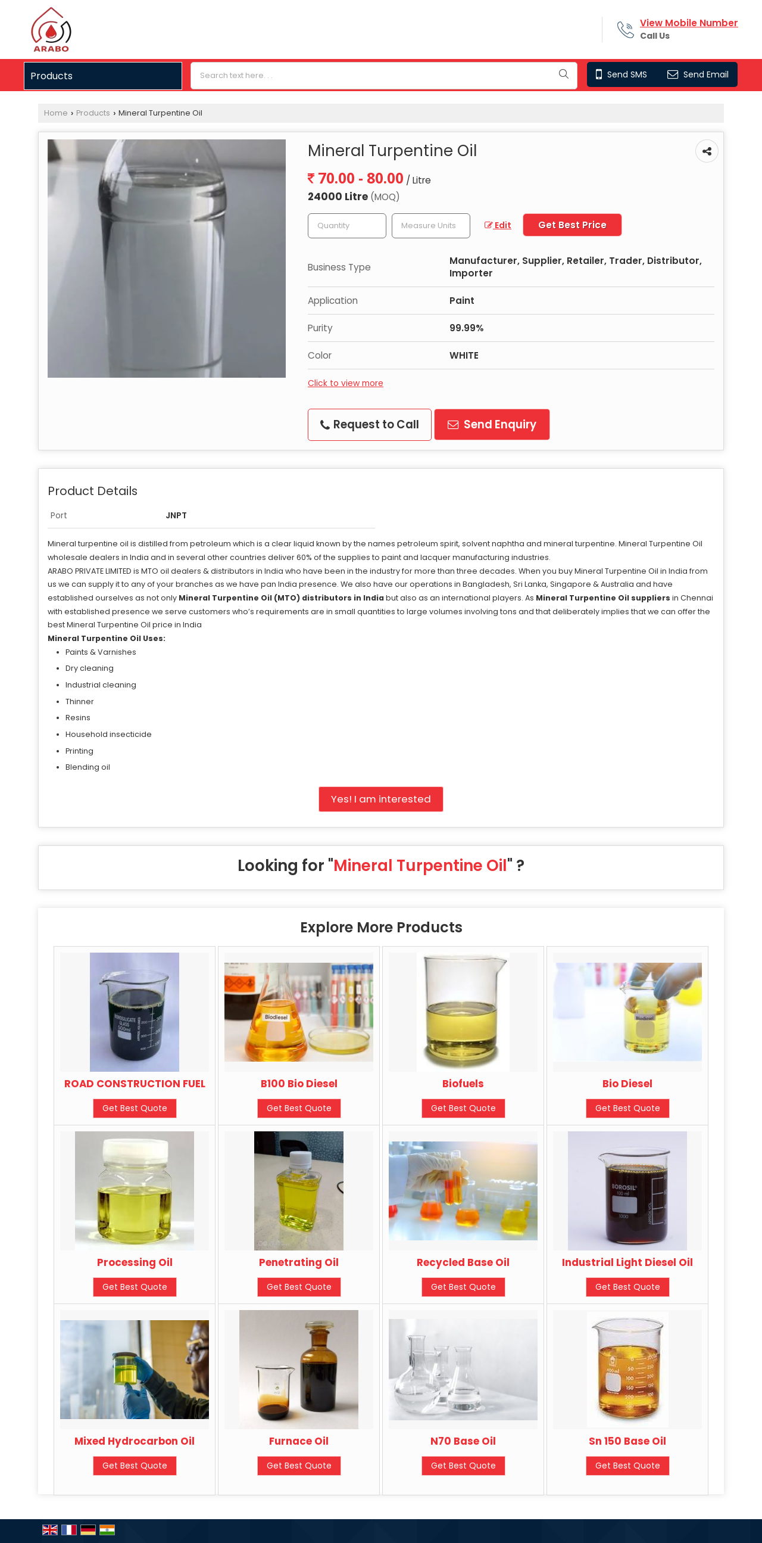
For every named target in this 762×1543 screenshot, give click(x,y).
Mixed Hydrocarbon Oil (134, 1441)
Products (51, 76)
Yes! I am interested (381, 799)
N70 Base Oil (463, 1441)
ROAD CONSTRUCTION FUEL (134, 1084)
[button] (689, 23)
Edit (498, 225)
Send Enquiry (492, 424)
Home (56, 113)
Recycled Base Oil (463, 1262)
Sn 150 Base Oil (627, 1441)
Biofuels (463, 1084)
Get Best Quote (134, 1108)
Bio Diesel (627, 1084)
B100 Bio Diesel (299, 1084)
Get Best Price (572, 225)
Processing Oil (135, 1262)
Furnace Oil (299, 1441)
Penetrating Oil (299, 1262)
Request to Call (369, 424)
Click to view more (345, 383)
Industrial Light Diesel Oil (627, 1262)
